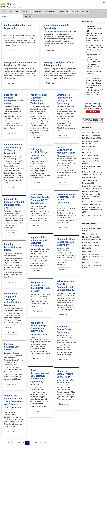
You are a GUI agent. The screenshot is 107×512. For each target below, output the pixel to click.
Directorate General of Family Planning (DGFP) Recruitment (39, 198)
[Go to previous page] (5, 441)
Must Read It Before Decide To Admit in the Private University (93, 61)
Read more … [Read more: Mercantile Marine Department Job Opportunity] (63, 270)
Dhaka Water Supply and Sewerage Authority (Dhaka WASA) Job (13, 299)
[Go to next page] (47, 441)
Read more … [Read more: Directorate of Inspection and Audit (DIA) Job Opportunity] (63, 135)
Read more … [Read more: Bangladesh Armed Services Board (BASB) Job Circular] (37, 311)
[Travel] (77, 11)
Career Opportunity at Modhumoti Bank (66, 150)
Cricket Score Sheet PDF (94, 90)
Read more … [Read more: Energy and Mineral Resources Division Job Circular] (11, 83)
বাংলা (103, 3)
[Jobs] (26, 11)
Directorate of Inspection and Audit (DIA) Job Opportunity (65, 99)
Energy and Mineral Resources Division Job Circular (20, 64)
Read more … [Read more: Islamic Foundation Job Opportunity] (50, 51)
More (83, 12)
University (62, 12)
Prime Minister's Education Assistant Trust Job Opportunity (65, 285)
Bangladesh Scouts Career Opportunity (64, 329)
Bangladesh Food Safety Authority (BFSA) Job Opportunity (13, 148)
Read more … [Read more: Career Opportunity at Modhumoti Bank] (63, 182)
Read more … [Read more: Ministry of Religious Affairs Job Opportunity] (50, 83)
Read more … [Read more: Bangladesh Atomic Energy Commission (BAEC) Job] (37, 358)
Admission (48, 12)
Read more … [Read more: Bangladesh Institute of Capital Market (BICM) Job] (11, 233)
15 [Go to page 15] (40, 443)
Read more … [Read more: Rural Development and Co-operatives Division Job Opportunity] (37, 411)
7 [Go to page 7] (8, 443)
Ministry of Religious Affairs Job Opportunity (59, 64)
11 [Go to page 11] (23, 443)
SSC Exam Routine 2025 (94, 45)
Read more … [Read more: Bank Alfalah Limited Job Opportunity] (11, 50)
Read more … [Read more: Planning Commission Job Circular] (11, 282)
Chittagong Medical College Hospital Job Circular (39, 153)
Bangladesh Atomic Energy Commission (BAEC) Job (38, 327)
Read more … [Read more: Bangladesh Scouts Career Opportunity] (63, 359)
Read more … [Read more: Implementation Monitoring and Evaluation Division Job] (37, 271)
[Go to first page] (3, 441)
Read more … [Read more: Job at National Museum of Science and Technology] (37, 138)
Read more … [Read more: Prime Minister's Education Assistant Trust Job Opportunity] (63, 315)
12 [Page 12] (27, 443)
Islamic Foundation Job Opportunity (56, 27)
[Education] (39, 11)
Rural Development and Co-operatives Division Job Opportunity (39, 376)
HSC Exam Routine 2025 (94, 48)
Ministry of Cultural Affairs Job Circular (65, 374)
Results (12, 12)
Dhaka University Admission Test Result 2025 (93, 28)
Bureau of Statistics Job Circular (11, 347)
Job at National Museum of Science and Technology (38, 99)
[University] (66, 11)
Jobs (23, 12)
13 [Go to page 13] (31, 443)
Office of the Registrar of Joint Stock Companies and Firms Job (13, 400)
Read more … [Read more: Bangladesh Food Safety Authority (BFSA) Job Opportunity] (11, 187)
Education (34, 12)
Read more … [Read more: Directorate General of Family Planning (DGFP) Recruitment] (37, 225)
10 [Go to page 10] (19, 443)
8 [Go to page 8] (11, 443)
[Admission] (53, 11)
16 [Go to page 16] (44, 443)
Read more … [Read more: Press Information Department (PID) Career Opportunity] (63, 227)
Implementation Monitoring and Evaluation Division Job (38, 241)
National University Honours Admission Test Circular (94, 40)
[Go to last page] (50, 441)
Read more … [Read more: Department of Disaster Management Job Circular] (11, 133)
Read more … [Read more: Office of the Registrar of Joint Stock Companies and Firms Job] (11, 431)
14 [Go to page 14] (36, 443)
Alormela (11, 4)
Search (27, 16)
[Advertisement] (38, 472)
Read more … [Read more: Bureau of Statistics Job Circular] (11, 384)
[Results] (16, 11)
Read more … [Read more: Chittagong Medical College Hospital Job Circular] (37, 183)
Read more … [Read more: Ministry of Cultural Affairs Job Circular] (63, 404)
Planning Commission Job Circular (13, 247)
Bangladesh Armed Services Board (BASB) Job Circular (40, 286)
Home (4, 12)
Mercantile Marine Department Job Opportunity (66, 242)
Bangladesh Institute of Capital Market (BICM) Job (14, 203)
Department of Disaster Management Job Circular (13, 99)
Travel (73, 12)
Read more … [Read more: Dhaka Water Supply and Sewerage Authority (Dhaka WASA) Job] (11, 332)
